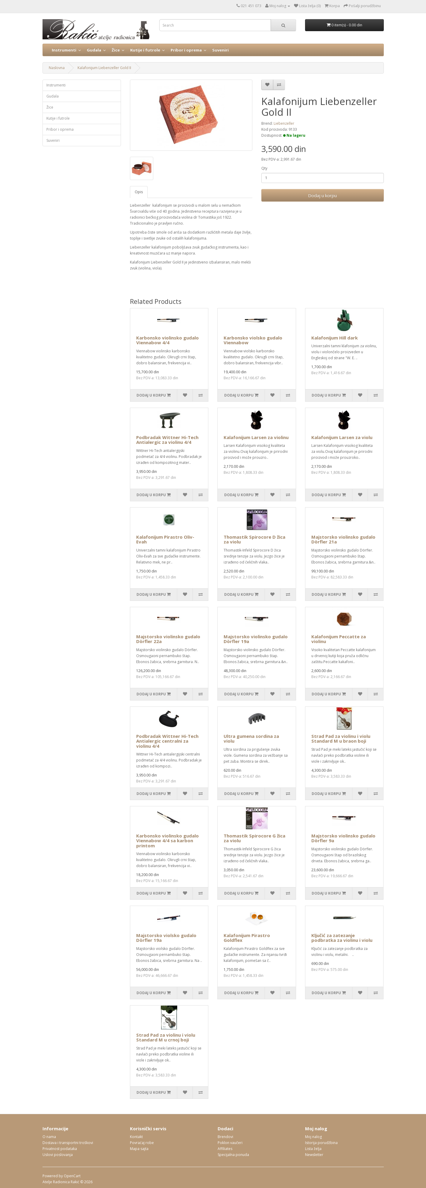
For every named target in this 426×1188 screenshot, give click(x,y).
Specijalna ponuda (233, 1154)
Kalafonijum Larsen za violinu (256, 437)
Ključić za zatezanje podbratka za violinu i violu (341, 937)
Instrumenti (64, 50)
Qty (264, 168)
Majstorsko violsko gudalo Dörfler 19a (166, 937)
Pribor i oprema (186, 50)
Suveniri (220, 50)
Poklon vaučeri (230, 1142)
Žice (116, 50)
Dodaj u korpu (322, 195)
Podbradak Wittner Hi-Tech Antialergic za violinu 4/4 (167, 439)
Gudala (94, 50)
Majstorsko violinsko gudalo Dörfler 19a (256, 639)
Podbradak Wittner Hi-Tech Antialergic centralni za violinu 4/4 (167, 741)
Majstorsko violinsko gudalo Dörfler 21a (343, 539)
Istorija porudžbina (321, 1142)
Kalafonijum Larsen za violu (341, 437)
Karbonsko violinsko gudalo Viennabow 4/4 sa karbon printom (167, 841)
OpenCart (72, 1175)
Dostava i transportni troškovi (68, 1142)
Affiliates (225, 1148)
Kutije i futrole (145, 50)
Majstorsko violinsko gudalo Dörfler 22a (168, 639)
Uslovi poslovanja (58, 1154)
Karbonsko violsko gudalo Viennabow (253, 340)
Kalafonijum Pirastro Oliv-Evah (165, 539)
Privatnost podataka (60, 1148)
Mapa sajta (139, 1148)
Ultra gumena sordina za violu (251, 738)
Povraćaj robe (142, 1142)
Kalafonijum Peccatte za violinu (338, 639)
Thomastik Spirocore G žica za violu (254, 838)
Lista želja (313, 1148)
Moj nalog (313, 1136)
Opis (139, 191)
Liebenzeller (284, 123)
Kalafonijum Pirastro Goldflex (247, 937)
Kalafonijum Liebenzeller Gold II (104, 67)
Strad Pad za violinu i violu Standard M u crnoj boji (165, 1037)
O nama (49, 1136)
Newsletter (314, 1154)
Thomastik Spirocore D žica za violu (254, 539)
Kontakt (136, 1136)
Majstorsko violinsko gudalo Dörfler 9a (343, 838)
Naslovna (57, 67)
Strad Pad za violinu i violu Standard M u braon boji (340, 738)
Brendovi (225, 1136)
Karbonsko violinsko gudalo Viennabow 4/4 (167, 340)
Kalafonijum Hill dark (334, 338)
